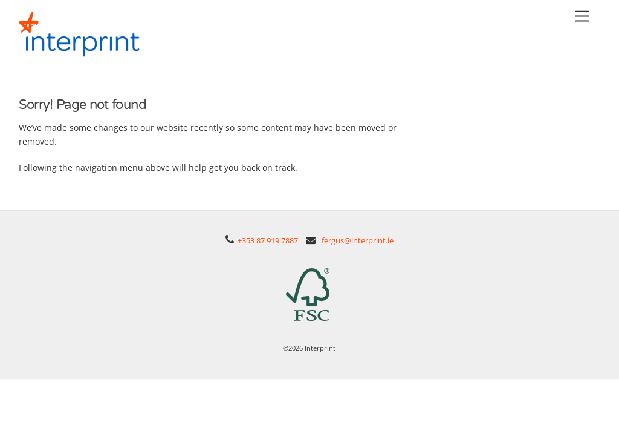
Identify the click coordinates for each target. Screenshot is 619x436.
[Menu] (582, 16)
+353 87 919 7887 (268, 238)
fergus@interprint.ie (358, 238)
